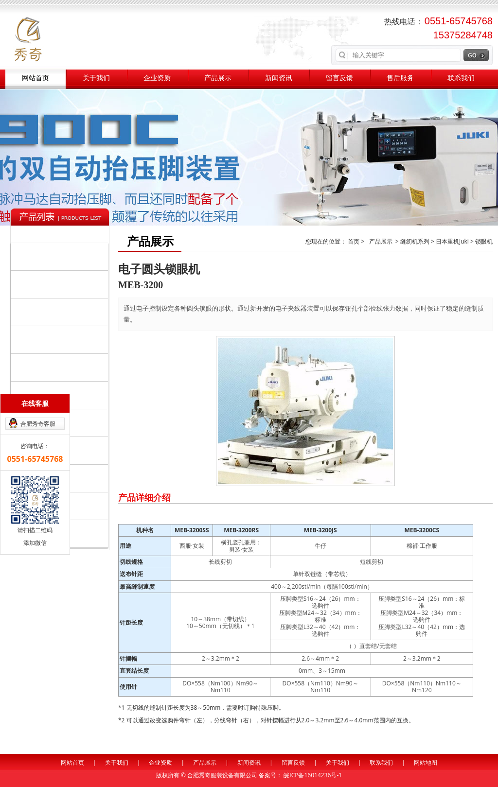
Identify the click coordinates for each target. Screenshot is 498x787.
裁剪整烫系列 (61, 311)
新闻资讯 (278, 78)
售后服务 (400, 78)
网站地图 (425, 762)
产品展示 (217, 78)
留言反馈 (339, 78)
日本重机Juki (39, 367)
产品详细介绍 (144, 497)
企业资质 (157, 78)
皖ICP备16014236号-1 (313, 775)
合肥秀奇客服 (37, 424)
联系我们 (461, 78)
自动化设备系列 (61, 284)
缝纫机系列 (61, 256)
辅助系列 (61, 339)
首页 (354, 241)
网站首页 (35, 78)
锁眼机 (484, 241)
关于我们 (96, 78)
